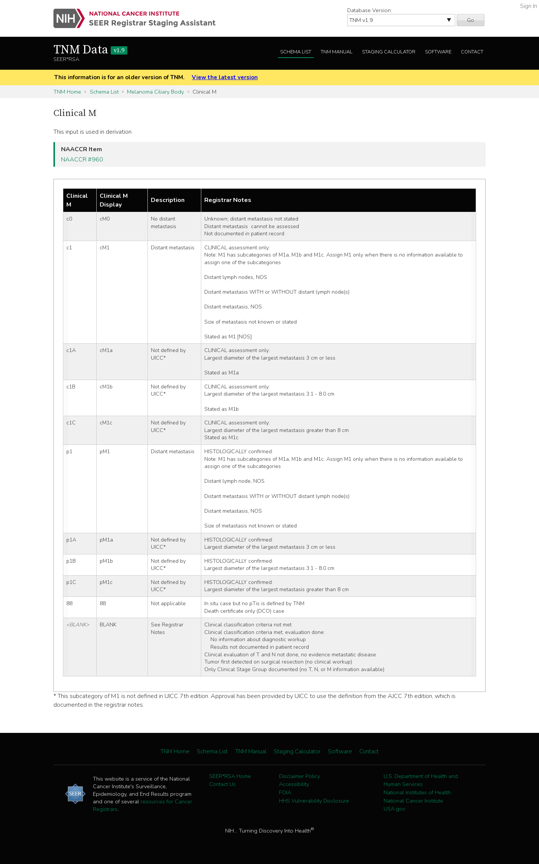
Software (438, 52)
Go (470, 20)
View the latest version (225, 77)
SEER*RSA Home (230, 776)
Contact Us (222, 784)
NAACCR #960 (82, 159)
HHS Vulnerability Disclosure (314, 801)
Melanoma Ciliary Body (155, 91)
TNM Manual (337, 52)
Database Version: (369, 10)
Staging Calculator (388, 52)
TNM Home (67, 91)
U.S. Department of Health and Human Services (421, 780)
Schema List (295, 52)
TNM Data (90, 50)
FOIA (285, 792)
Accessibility (294, 784)
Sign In (528, 6)
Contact (472, 52)
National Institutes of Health (417, 792)
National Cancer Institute (413, 801)
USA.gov (394, 808)
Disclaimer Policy (299, 776)
